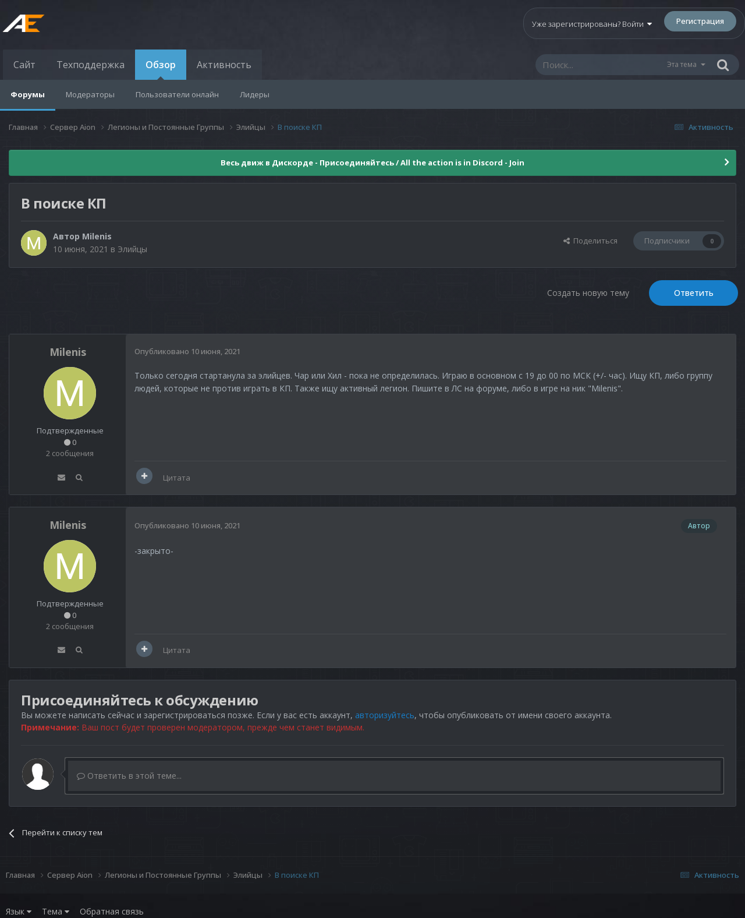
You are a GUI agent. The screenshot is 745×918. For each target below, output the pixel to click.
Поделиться (590, 240)
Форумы (27, 94)
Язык (18, 911)
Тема (55, 911)
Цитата (176, 477)
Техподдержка (90, 64)
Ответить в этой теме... (129, 775)
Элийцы (132, 249)
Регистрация (700, 21)
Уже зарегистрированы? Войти (592, 24)
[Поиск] (600, 65)
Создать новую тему (588, 292)
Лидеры (254, 94)
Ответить (694, 292)
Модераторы (90, 94)
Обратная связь (112, 911)
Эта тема (682, 64)
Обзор (161, 69)
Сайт (24, 64)
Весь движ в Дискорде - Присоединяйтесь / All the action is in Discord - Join (372, 162)
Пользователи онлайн (177, 94)
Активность (224, 64)
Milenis (97, 236)
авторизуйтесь (384, 715)
